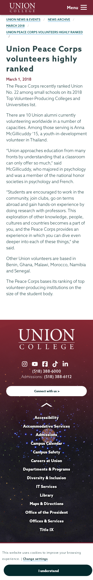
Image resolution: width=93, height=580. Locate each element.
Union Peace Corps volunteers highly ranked (44, 32)
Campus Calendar (46, 443)
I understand (48, 571)
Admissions (46, 434)
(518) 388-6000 (46, 371)
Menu (77, 7)
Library (46, 495)
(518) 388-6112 (58, 376)
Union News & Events (23, 19)
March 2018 (15, 26)
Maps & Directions (46, 503)
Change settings (35, 559)
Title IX (47, 529)
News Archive (59, 19)
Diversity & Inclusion (46, 477)
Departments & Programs (46, 469)
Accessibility (46, 417)
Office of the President (46, 512)
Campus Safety (46, 452)
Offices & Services (47, 520)
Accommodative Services (46, 426)
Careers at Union (46, 460)
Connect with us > (47, 391)
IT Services (46, 486)
